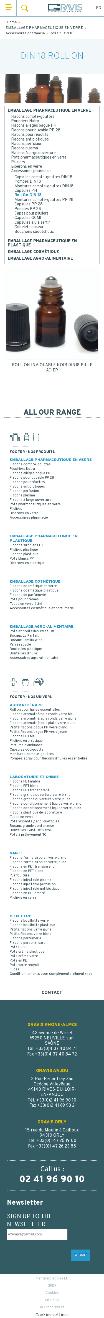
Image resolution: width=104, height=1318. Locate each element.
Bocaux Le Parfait (24, 636)
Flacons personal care (27, 943)
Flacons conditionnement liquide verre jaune (45, 808)
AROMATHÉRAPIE (27, 705)
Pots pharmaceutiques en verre (39, 157)
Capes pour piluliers (31, 213)
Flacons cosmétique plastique (34, 590)
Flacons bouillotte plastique (32, 925)
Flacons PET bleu (23, 736)
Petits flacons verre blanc (31, 934)
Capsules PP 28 (28, 204)
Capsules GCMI (27, 218)
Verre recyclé (20, 645)
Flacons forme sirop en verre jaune (38, 862)
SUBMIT (80, 1255)
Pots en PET (19, 960)
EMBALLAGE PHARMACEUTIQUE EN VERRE (49, 111)
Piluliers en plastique (26, 741)
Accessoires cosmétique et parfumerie (42, 608)
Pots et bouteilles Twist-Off (32, 631)
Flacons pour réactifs (29, 134)
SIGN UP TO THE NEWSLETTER (29, 1221)
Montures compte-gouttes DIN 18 (43, 186)
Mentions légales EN (52, 1278)
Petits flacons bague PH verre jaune (38, 732)
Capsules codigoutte (27, 750)
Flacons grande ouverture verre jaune (40, 799)
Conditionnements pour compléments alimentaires (51, 974)
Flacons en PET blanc (26, 871)
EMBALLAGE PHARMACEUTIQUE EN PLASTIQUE (42, 243)
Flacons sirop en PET (26, 545)
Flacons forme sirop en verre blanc (38, 858)
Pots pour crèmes (24, 599)
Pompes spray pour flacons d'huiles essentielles (49, 758)
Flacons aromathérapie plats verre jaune (42, 723)
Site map (52, 1300)
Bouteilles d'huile (23, 653)
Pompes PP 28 (27, 209)
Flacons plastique (24, 554)
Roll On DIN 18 (28, 195)
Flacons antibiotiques (30, 139)
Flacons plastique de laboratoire (36, 812)
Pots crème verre (24, 956)
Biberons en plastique (27, 563)
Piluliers (18, 162)
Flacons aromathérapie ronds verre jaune (43, 719)
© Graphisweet (52, 1307)
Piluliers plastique (24, 550)
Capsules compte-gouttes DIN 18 (43, 177)
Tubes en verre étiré (26, 604)
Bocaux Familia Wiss (26, 640)
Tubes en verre (22, 817)
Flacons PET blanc (24, 786)
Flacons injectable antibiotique (35, 889)
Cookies (52, 1293)
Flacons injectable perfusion (33, 884)
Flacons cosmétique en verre (33, 586)
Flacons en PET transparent (32, 867)
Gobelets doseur (29, 227)
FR (99, 8)
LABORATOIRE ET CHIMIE (34, 777)
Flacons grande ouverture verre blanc (40, 795)
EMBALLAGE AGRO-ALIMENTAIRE (40, 259)
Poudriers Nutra (25, 121)
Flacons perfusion (26, 144)
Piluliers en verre (23, 898)
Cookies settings (52, 1315)
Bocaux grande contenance (32, 826)
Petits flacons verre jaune (31, 929)
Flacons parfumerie (25, 938)
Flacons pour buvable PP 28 (35, 130)
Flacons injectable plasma (31, 880)
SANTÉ (16, 853)
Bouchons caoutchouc (34, 231)
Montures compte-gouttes (32, 754)
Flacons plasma (24, 148)
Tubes (14, 969)
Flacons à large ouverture (33, 153)
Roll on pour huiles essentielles (35, 710)
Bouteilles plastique (26, 649)
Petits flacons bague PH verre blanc (38, 727)
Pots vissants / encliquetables (34, 821)
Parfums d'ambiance (26, 745)
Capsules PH (25, 190)
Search (25, 8)
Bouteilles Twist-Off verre (30, 830)
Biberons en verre (26, 166)
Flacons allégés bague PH (33, 125)
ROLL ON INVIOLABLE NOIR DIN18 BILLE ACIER (52, 368)
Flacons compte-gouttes (32, 116)
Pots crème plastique (27, 952)
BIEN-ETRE (20, 916)
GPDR (52, 1286)
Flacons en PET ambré (27, 893)
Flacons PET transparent (29, 790)
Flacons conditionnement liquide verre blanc (45, 804)
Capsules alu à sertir (32, 222)
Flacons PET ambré (25, 781)
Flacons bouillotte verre (29, 921)
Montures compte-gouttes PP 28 (43, 200)
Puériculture (19, 875)
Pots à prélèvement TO (28, 835)
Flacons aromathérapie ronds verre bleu (42, 714)
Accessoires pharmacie (31, 171)
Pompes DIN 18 (27, 181)
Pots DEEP (18, 947)
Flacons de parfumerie (28, 595)
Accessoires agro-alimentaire (34, 658)
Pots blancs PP (22, 559)
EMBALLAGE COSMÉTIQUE (33, 252)
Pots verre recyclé (25, 965)
